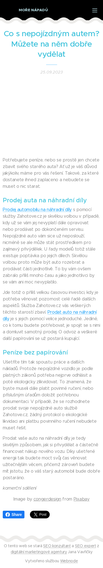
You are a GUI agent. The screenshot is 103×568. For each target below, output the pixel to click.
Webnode (69, 560)
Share (13, 514)
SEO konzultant (57, 545)
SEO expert (85, 545)
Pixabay (82, 499)
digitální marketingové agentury (39, 551)
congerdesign (47, 499)
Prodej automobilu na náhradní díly (37, 209)
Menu (94, 10)
